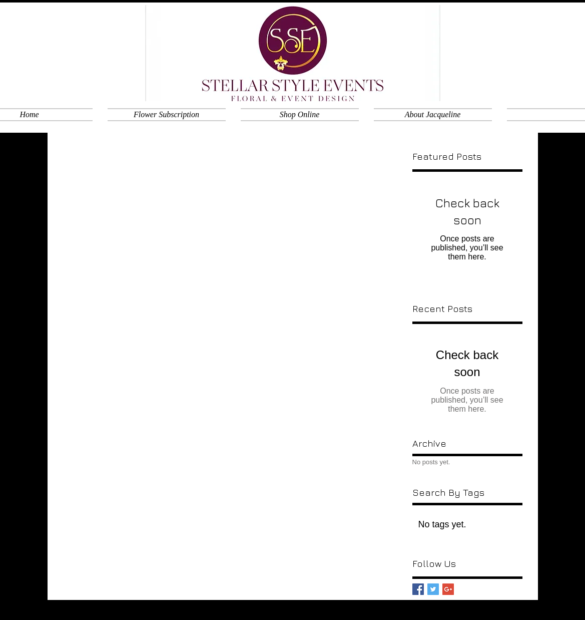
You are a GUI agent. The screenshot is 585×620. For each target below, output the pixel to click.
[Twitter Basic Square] (433, 589)
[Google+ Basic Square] (448, 589)
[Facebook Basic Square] (418, 589)
